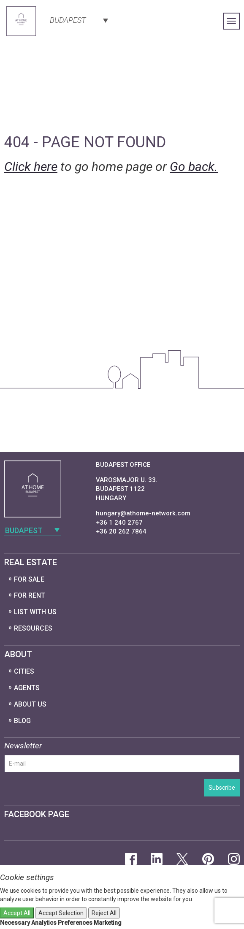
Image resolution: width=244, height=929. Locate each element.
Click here (30, 166)
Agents (27, 688)
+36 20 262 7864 (121, 531)
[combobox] (78, 19)
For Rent (29, 595)
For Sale (29, 579)
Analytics (44, 922)
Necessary (15, 922)
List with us (35, 612)
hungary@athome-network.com (143, 513)
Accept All (16, 913)
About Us (30, 704)
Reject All (104, 913)
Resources (33, 628)
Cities (24, 671)
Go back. (194, 166)
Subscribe (222, 787)
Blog (22, 721)
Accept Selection (61, 913)
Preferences (75, 922)
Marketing (108, 922)
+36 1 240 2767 (119, 522)
